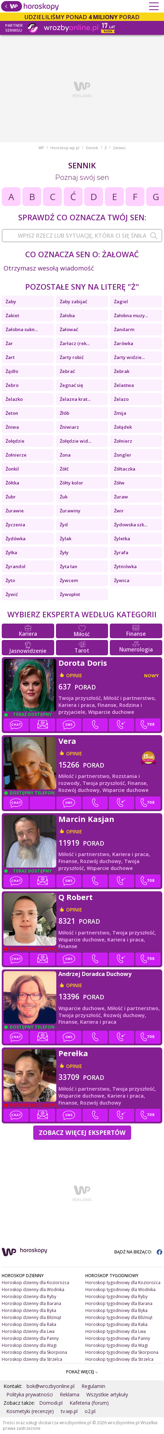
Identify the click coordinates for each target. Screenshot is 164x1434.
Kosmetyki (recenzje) (30, 1411)
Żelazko (14, 399)
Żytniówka (125, 566)
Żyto (10, 580)
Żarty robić (72, 357)
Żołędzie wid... (75, 441)
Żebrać (67, 371)
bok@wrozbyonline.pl (50, 1386)
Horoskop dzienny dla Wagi (29, 1345)
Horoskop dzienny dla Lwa (28, 1331)
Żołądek (123, 427)
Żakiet (12, 315)
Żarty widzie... (129, 357)
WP (41, 147)
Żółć (64, 469)
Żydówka (16, 538)
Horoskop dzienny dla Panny (30, 1338)
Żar (9, 343)
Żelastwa (124, 385)
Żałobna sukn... (22, 329)
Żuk (63, 497)
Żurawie (15, 511)
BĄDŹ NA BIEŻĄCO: (138, 1252)
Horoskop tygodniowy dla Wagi (116, 1345)
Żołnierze (16, 455)
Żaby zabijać (73, 301)
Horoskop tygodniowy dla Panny (117, 1338)
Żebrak (121, 371)
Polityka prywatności (29, 1394)
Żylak (65, 538)
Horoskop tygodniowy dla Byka (116, 1310)
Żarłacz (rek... (75, 343)
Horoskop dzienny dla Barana (31, 1303)
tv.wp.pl (69, 1411)
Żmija (120, 413)
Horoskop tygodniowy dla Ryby (116, 1296)
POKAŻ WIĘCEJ (82, 1372)
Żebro (12, 385)
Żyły (64, 552)
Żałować (69, 329)
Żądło (12, 371)
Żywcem (69, 580)
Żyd (64, 524)
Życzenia (15, 524)
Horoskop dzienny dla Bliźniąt (31, 1317)
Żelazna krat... (75, 399)
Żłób (64, 413)
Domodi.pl (51, 1402)
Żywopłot (70, 594)
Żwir (119, 511)
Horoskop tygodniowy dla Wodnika (120, 1289)
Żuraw (121, 497)
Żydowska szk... (130, 524)
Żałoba (67, 315)
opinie (74, 675)
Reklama (69, 1394)
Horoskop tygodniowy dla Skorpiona (121, 1352)
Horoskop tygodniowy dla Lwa (115, 1331)
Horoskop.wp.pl (64, 147)
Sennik (92, 147)
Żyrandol (16, 566)
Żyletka (122, 538)
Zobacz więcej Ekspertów (82, 1132)
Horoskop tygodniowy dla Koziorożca (123, 1283)
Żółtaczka (124, 469)
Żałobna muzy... (131, 315)
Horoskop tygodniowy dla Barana (118, 1303)
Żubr (11, 497)
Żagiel (121, 301)
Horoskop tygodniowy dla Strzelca (119, 1359)
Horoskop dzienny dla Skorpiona (34, 1352)
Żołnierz (123, 441)
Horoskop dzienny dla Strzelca (32, 1359)
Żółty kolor (71, 483)
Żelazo (121, 399)
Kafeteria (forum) (89, 1402)
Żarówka (123, 343)
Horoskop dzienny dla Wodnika (33, 1289)
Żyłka (11, 552)
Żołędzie (15, 441)
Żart (10, 357)
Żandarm (124, 329)
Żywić (12, 594)
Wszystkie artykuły (107, 1394)
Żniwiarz (69, 427)
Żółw (119, 483)
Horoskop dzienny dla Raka (29, 1324)
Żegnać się (71, 385)
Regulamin (93, 1386)
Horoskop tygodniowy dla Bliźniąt (118, 1317)
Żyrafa (121, 552)
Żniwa (12, 427)
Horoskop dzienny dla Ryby (29, 1296)
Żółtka (12, 483)
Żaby (11, 301)
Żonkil (12, 469)
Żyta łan (68, 566)
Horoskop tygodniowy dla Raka (116, 1324)
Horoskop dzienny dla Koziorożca (35, 1283)
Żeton (12, 413)
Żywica (121, 580)
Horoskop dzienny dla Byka (29, 1310)
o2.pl (90, 1411)
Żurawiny (70, 511)
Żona (65, 455)
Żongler (122, 455)
